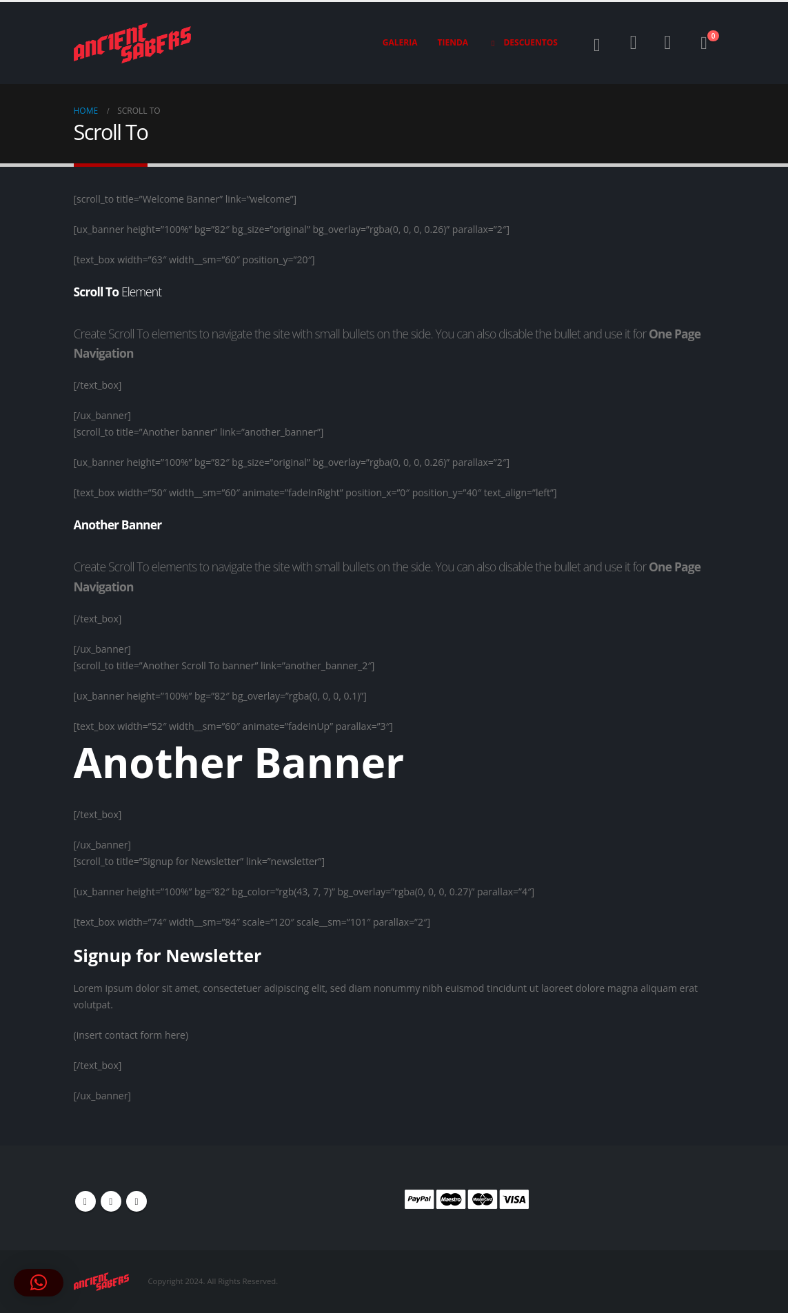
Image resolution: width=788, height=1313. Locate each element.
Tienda (453, 42)
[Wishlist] (668, 42)
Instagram (136, 1201)
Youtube (111, 1201)
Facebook (85, 1201)
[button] (596, 45)
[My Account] (633, 42)
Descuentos (523, 43)
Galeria (400, 42)
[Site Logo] (132, 43)
